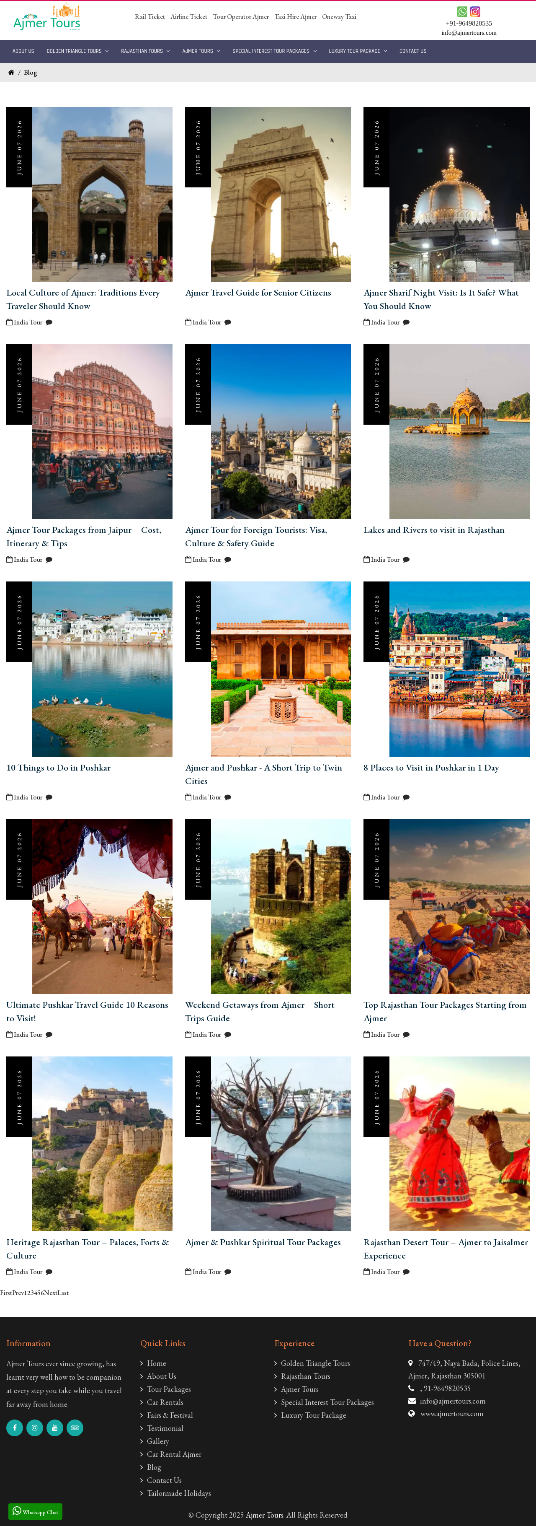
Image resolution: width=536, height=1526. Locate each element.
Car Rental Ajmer (170, 1454)
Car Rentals (161, 1402)
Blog (30, 72)
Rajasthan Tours (145, 51)
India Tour (24, 322)
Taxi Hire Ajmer (295, 16)
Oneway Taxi (339, 16)
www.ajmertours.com (452, 1413)
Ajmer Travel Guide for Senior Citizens (258, 292)
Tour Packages (165, 1389)
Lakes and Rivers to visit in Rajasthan (434, 530)
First (6, 1292)
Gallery (154, 1441)
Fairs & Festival (166, 1415)
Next (50, 1292)
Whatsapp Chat (35, 1510)
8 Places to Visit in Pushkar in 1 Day (431, 767)
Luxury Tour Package (358, 51)
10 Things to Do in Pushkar (58, 767)
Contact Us (413, 51)
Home (153, 1363)
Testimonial (161, 1428)
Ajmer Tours (201, 51)
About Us (23, 51)
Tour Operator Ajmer (241, 16)
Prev (18, 1292)
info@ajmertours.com (453, 1401)
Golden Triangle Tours (78, 51)
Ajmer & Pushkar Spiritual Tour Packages (263, 1242)
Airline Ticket (188, 16)
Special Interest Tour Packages (274, 51)
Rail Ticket (150, 16)
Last (63, 1292)
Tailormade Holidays (175, 1493)
